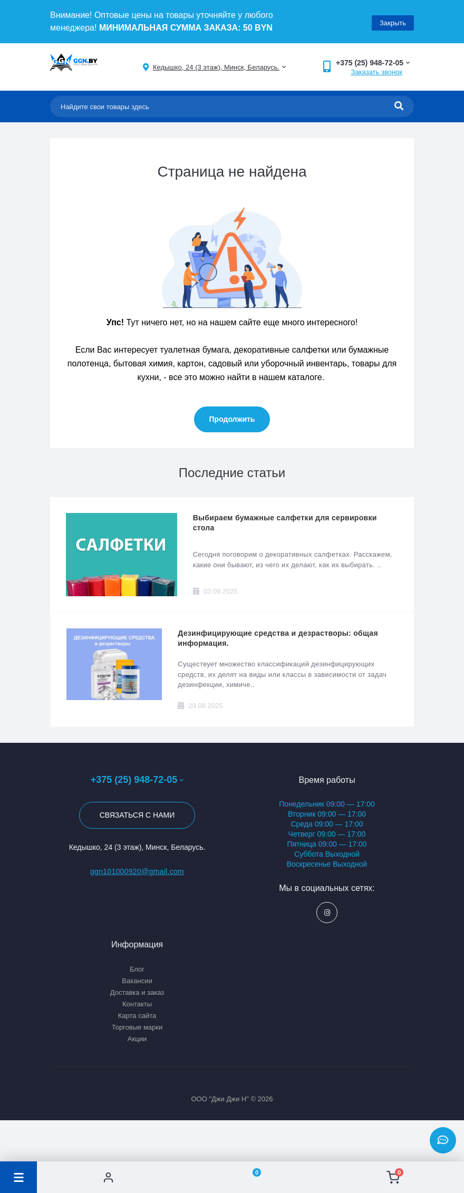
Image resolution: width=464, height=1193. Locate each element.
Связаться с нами (137, 815)
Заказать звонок (376, 72)
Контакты (137, 1004)
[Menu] (18, 1177)
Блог (137, 969)
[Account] (108, 1177)
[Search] (399, 106)
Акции (137, 1039)
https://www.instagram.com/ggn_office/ (327, 912)
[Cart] (393, 1177)
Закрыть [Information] (393, 21)
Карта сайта (137, 1016)
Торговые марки (137, 1027)
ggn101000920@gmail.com (137, 871)
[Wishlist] (250, 1177)
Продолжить (232, 419)
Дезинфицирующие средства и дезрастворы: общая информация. (278, 638)
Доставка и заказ (137, 992)
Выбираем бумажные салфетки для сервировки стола (285, 522)
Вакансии (137, 981)
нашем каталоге (290, 377)
